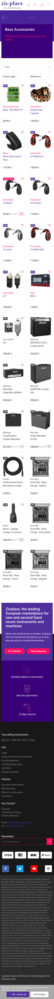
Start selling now (40, 651)
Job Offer (6, 768)
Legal (4, 753)
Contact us (6, 796)
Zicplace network (10, 772)
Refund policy (8, 788)
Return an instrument (12, 792)
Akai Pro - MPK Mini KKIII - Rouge (18, 740)
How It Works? (16, 651)
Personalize (40, 994)
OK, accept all (17, 994)
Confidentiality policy (12, 764)
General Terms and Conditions (16, 756)
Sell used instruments (12, 784)
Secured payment (10, 760)
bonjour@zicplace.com (20, 822)
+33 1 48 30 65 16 (14, 826)
